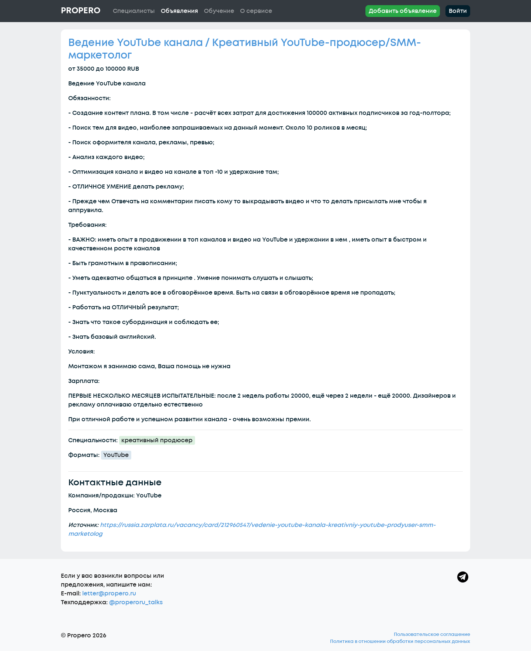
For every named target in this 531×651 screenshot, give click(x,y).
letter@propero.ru (109, 594)
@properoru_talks (136, 602)
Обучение (219, 11)
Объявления (179, 11)
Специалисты (134, 11)
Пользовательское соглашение (432, 634)
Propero (80, 11)
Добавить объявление (403, 11)
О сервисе (256, 11)
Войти (458, 11)
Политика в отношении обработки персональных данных (400, 641)
